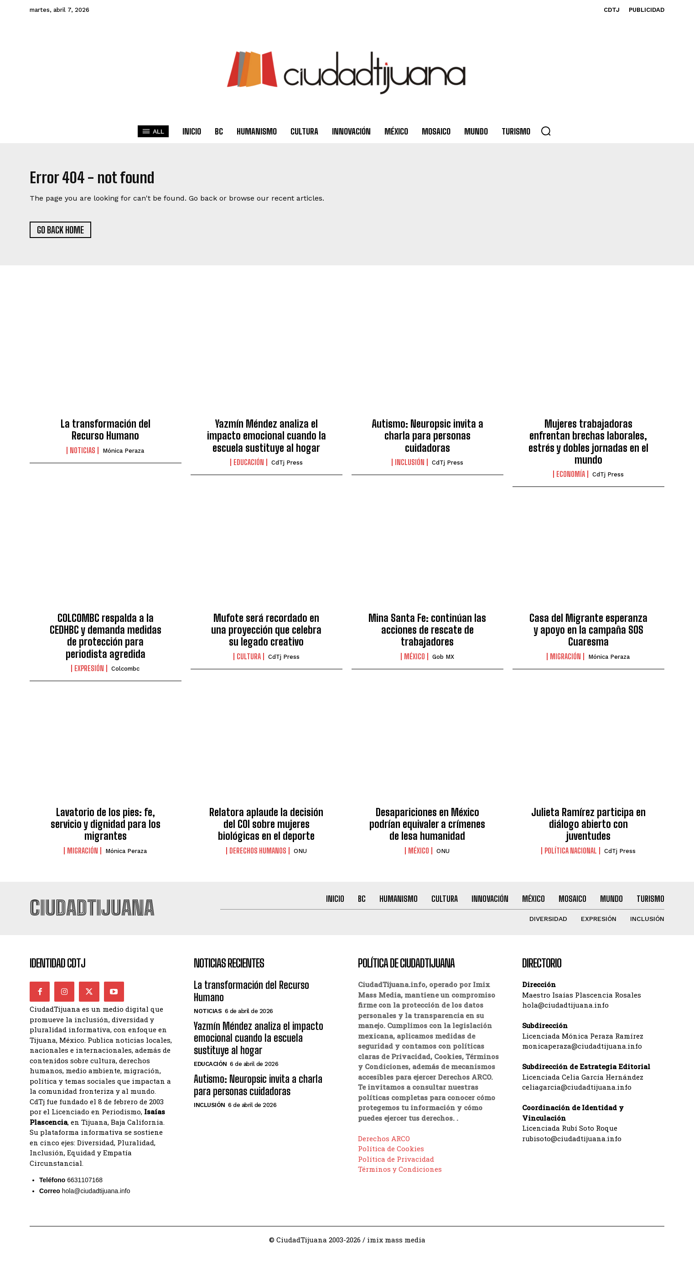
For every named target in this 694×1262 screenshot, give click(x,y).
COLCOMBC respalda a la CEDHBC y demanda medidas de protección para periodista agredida (105, 640)
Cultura (249, 661)
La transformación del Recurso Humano (105, 434)
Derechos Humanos (257, 855)
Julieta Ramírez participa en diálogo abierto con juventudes (588, 828)
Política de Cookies (391, 1157)
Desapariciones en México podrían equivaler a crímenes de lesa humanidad (427, 828)
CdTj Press (287, 467)
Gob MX (443, 661)
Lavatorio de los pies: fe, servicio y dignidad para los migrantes (106, 828)
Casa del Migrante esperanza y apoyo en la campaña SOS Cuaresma (588, 634)
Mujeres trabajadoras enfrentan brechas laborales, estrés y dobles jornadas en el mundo (588, 446)
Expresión (89, 673)
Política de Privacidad (396, 1167)
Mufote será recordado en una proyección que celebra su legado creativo (266, 634)
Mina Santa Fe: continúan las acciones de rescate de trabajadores (427, 634)
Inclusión (410, 467)
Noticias (82, 454)
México (414, 661)
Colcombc (125, 673)
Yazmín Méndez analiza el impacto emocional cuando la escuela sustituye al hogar (266, 440)
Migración (565, 661)
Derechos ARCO (384, 1147)
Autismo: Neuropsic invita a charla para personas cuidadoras (427, 440)
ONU (300, 855)
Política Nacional (570, 855)
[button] (546, 131)
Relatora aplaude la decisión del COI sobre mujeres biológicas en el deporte (266, 828)
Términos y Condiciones (400, 1177)
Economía (570, 478)
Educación (248, 467)
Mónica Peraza (123, 454)
